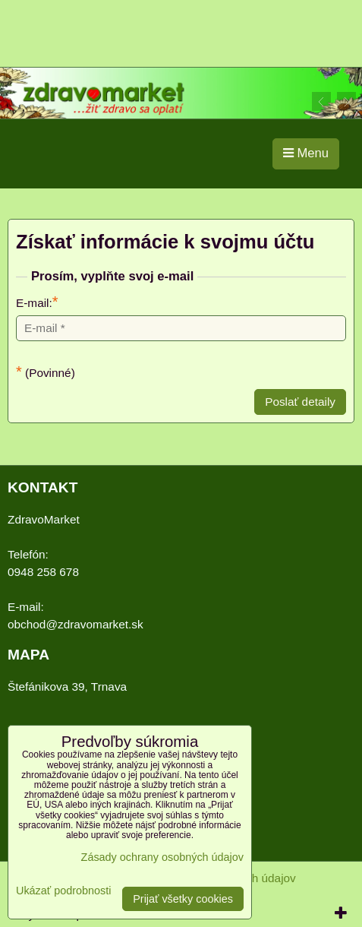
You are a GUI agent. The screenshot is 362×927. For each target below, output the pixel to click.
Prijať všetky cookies (183, 899)
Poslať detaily (300, 401)
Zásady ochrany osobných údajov (162, 857)
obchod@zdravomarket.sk (75, 624)
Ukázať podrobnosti (63, 891)
